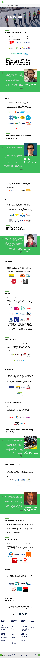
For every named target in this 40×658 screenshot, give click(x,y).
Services (12, 632)
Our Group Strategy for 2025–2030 (5, 628)
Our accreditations (4, 635)
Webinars (32, 628)
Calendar (32, 627)
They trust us (17, 5)
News (32, 620)
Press (32, 625)
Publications (33, 630)
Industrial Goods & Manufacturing (14, 624)
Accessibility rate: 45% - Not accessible (12, 655)
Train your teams (24, 626)
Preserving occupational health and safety (24, 634)
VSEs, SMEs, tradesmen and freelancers (15, 645)
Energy (12, 626)
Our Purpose (3, 625)
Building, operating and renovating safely (25, 630)
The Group (12, 5)
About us (2, 624)
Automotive (13, 629)
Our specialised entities (5, 631)
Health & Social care (14, 641)
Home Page (8, 5)
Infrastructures (13, 635)
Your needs (23, 620)
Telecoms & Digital (14, 631)
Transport (12, 634)
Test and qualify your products (24, 641)
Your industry (14, 620)
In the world (17, 2)
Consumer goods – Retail (14, 639)
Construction (13, 637)
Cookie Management (28, 655)
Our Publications (4, 637)
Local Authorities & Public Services (14, 643)
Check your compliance (25, 628)
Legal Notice (35, 655)
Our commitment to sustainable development (4, 633)
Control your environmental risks (24, 638)
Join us (32, 632)
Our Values (3, 640)
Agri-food (12, 628)
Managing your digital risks (25, 624)
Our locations (3, 629)
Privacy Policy (22, 655)
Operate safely (23, 631)
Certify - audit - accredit (25, 636)
